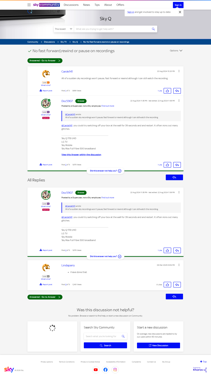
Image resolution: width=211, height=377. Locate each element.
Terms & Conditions (66, 362)
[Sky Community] (46, 5)
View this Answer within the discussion (81, 154)
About (108, 4)
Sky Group (166, 362)
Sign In (178, 5)
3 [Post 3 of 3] (65, 284)
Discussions (71, 4)
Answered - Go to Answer (44, 60)
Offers (120, 4)
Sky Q (105, 18)
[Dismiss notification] (180, 12)
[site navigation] (29, 5)
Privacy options (47, 362)
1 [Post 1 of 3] (65, 91)
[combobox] (111, 29)
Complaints (136, 362)
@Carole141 (70, 114)
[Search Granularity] (64, 29)
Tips (97, 4)
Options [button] (174, 50)
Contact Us (151, 362)
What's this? (46, 85)
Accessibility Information (116, 362)
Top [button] (205, 361)
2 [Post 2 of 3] (65, 165)
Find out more (107, 106)
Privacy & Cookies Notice (90, 362)
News (86, 4)
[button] (179, 71)
